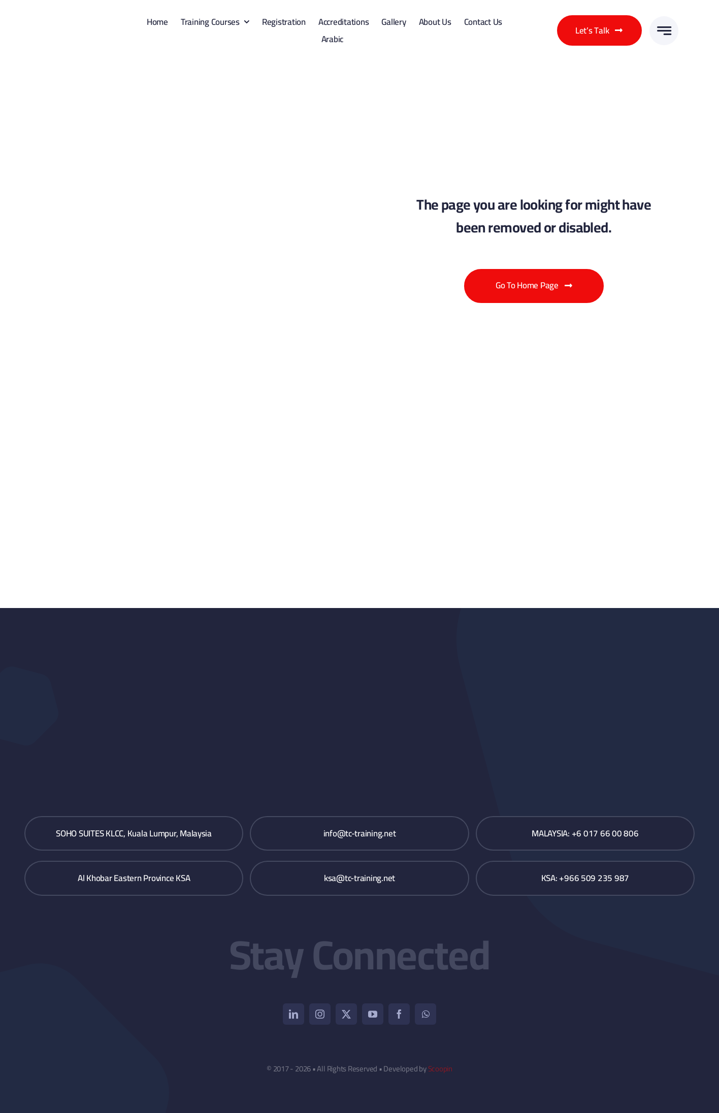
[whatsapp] (425, 1014)
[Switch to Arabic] (331, 39)
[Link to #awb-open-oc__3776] (663, 30)
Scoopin (440, 1068)
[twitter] (346, 1014)
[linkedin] (293, 1014)
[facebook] (399, 1014)
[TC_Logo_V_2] (76, 14)
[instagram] (320, 1014)
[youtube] (372, 1014)
